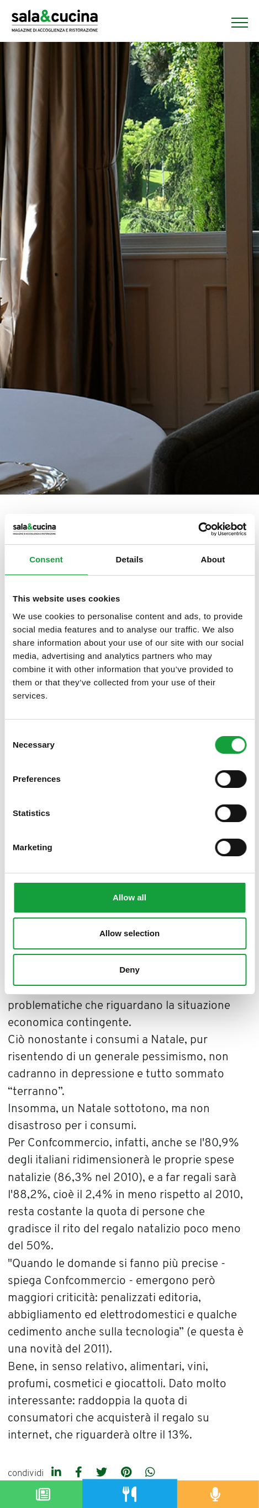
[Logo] (54, 22)
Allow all (129, 897)
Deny (129, 969)
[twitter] (103, 1473)
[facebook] (80, 1473)
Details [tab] (130, 559)
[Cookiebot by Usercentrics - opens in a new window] (198, 529)
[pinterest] (127, 1473)
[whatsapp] (150, 1473)
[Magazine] (43, 1494)
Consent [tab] (46, 559)
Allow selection (129, 933)
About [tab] (213, 559)
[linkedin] (57, 1473)
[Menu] (234, 23)
